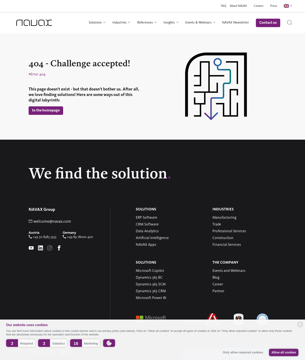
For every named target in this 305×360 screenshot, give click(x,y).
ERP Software (146, 218)
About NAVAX (238, 5)
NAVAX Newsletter (235, 22)
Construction (222, 238)
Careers (258, 5)
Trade (216, 224)
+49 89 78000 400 (78, 237)
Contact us (268, 23)
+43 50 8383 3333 (42, 237)
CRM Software (147, 224)
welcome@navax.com (50, 222)
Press (273, 5)
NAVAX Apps (146, 245)
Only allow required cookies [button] (243, 352)
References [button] (145, 22)
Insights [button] (170, 22)
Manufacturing (224, 218)
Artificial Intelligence (152, 238)
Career (217, 284)
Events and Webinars (228, 271)
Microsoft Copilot (150, 271)
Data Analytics (147, 231)
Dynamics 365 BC (149, 277)
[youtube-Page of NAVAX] (31, 248)
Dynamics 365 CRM (151, 291)
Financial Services (226, 245)
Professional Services (229, 231)
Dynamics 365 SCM (151, 284)
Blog (215, 277)
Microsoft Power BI (151, 298)
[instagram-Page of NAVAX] (49, 248)
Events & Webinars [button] (198, 22)
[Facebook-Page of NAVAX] (59, 248)
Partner (218, 291)
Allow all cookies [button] (284, 352)
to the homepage (46, 110)
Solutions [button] (96, 22)
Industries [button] (120, 22)
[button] (20, 343)
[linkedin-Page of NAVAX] (40, 248)
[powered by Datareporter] (300, 327)
